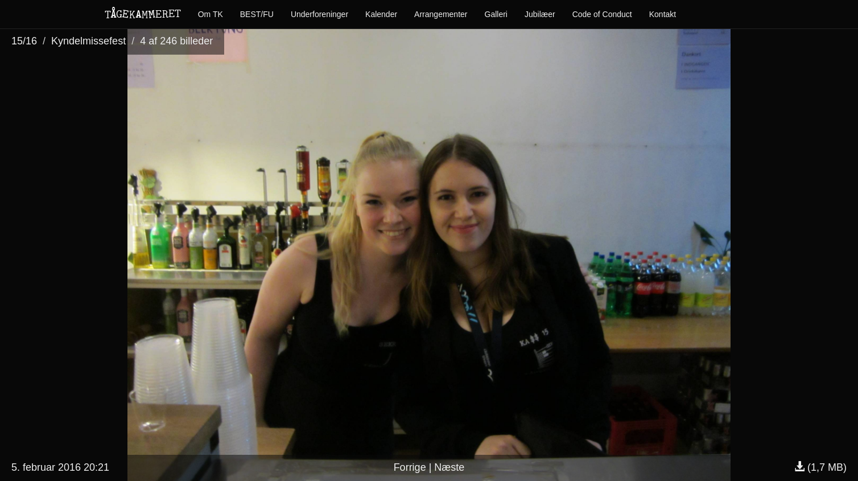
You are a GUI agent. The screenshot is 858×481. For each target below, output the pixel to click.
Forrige (410, 467)
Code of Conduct (602, 14)
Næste (449, 467)
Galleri (496, 14)
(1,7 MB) (820, 467)
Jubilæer (540, 14)
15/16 (24, 41)
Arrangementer (440, 14)
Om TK (210, 14)
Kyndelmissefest (88, 41)
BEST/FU (257, 14)
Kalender (381, 14)
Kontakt (662, 14)
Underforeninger (319, 14)
